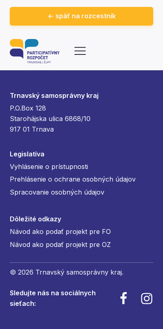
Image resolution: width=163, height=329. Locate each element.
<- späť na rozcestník (82, 16)
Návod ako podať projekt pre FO (60, 231)
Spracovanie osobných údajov (57, 192)
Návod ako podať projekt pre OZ (60, 244)
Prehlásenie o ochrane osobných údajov (73, 179)
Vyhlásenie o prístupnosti (49, 166)
